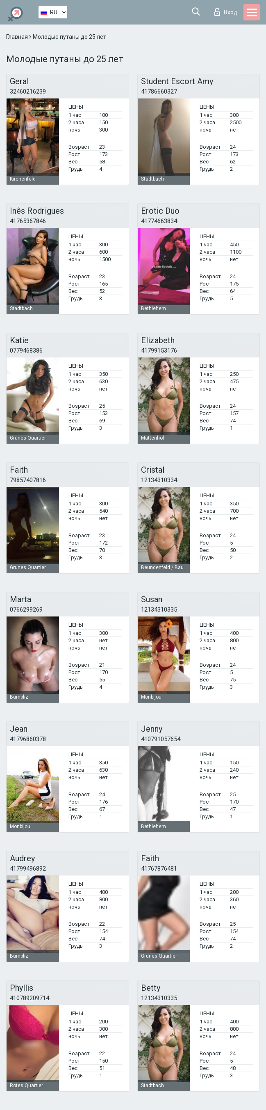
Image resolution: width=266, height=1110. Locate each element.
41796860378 (28, 739)
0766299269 (26, 609)
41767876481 (159, 868)
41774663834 (159, 221)
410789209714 (29, 998)
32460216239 (28, 91)
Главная (17, 37)
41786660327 (159, 91)
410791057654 (160, 739)
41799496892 (28, 868)
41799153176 (159, 350)
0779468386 (26, 350)
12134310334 (159, 480)
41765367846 (28, 221)
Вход (225, 11)
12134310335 (159, 609)
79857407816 (28, 480)
